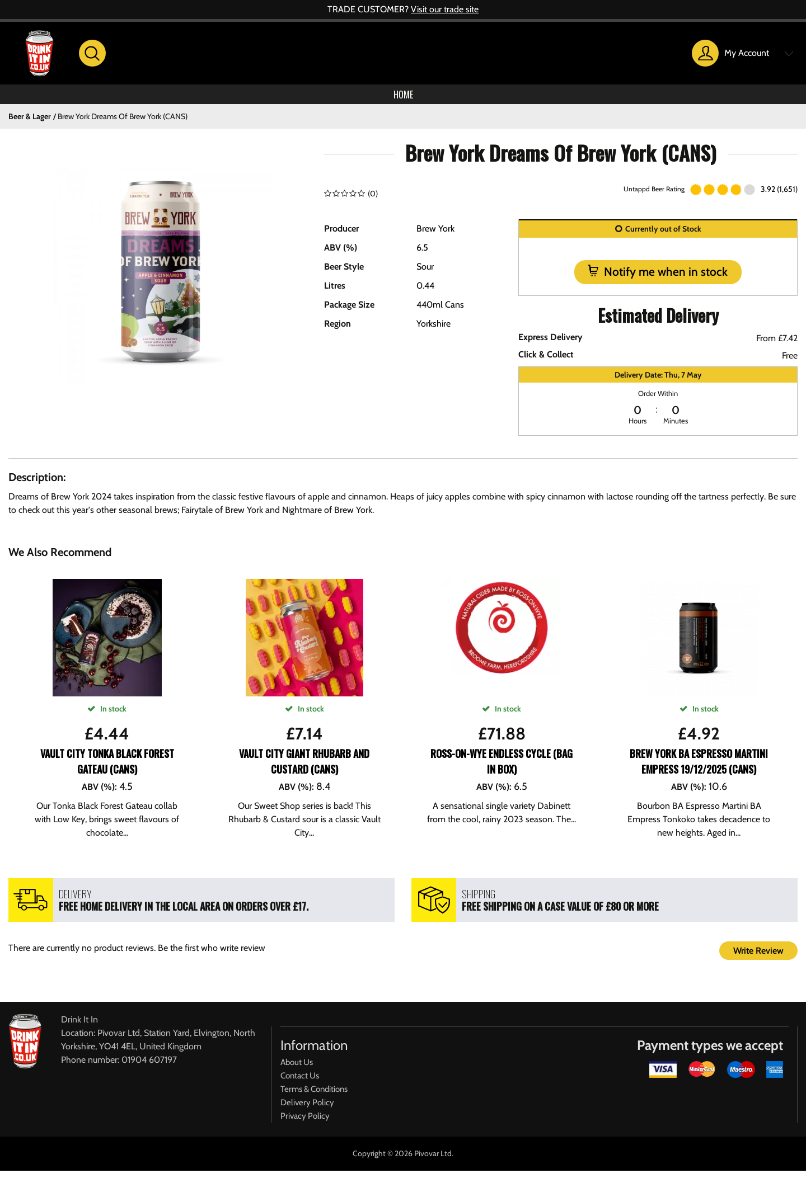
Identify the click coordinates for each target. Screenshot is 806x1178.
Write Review (758, 958)
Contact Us (299, 1083)
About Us (296, 1069)
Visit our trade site (445, 9)
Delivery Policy (307, 1110)
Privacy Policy (305, 1123)
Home (403, 97)
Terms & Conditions (314, 1096)
